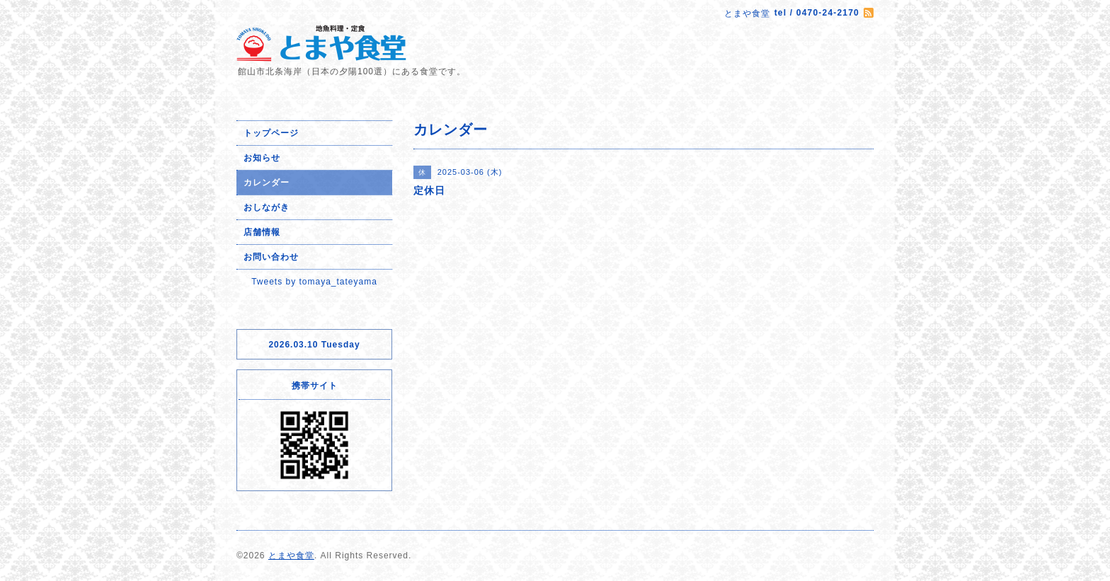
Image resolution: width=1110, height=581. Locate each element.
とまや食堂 (291, 555)
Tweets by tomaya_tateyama (314, 282)
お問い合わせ (271, 257)
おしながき (267, 207)
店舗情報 (262, 232)
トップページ (271, 133)
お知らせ (262, 158)
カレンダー (267, 183)
